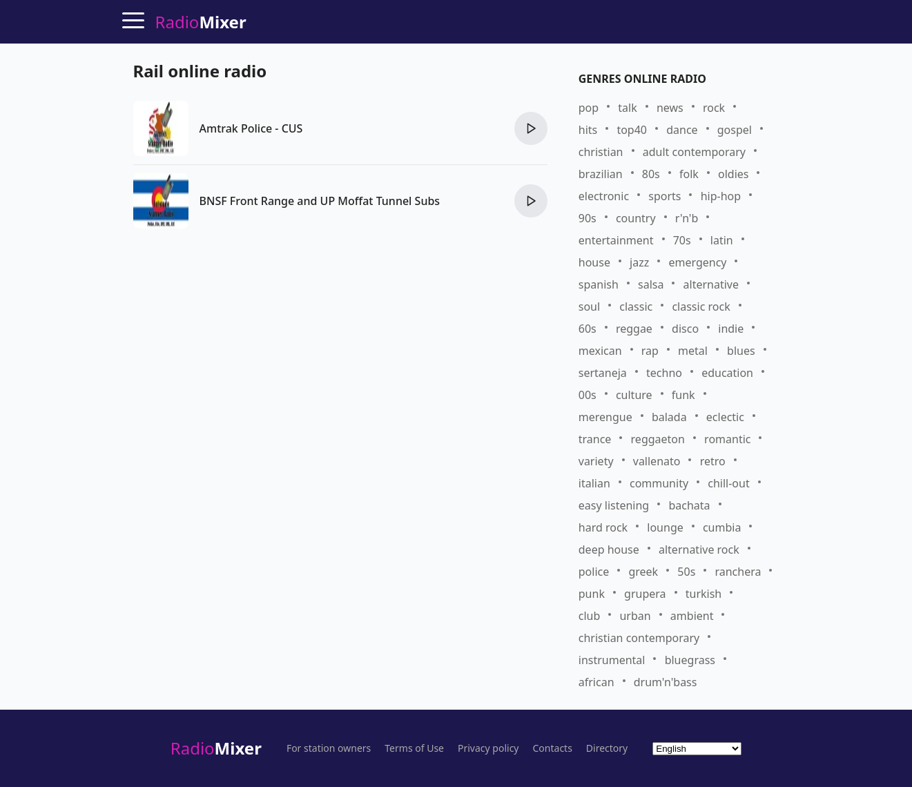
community (659, 483)
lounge (665, 527)
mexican (600, 350)
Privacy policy (488, 748)
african (596, 682)
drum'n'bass (665, 682)
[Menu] (133, 20)
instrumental (612, 660)
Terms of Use (414, 748)
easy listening (614, 505)
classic (635, 306)
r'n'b (687, 218)
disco (685, 328)
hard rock (603, 527)
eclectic (725, 417)
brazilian (601, 174)
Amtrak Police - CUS (251, 128)
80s (651, 174)
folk (689, 174)
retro (713, 461)
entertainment (616, 240)
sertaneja (603, 372)
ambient (692, 615)
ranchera (738, 571)
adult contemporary (694, 151)
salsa (650, 284)
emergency (697, 262)
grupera (645, 593)
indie (731, 328)
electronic (604, 196)
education (727, 372)
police (594, 571)
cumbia (722, 527)
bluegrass (690, 660)
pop (589, 107)
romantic (727, 439)
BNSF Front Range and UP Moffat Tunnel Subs (320, 200)
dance (681, 129)
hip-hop (721, 196)
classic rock (701, 306)
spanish (599, 284)
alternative (711, 284)
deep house (609, 549)
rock (714, 107)
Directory (607, 748)
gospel (734, 129)
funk (683, 394)
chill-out (728, 483)
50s (686, 571)
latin (721, 240)
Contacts (552, 748)
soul (589, 306)
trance (595, 439)
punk (592, 593)
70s (682, 240)
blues (741, 350)
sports (664, 196)
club (590, 615)
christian (601, 151)
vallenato (657, 461)
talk (627, 107)
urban (634, 615)
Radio (216, 748)
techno (664, 372)
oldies (733, 174)
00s (587, 394)
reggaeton (658, 439)
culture (634, 394)
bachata (689, 505)
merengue (605, 417)
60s (587, 328)
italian (594, 483)
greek (643, 571)
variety (596, 461)
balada (669, 417)
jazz (639, 262)
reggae (634, 328)
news (670, 107)
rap (650, 350)
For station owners (329, 748)
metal (693, 350)
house (594, 262)
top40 (632, 129)
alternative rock (699, 549)
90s (587, 218)
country (636, 218)
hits (588, 129)
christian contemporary (639, 637)
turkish (704, 593)
